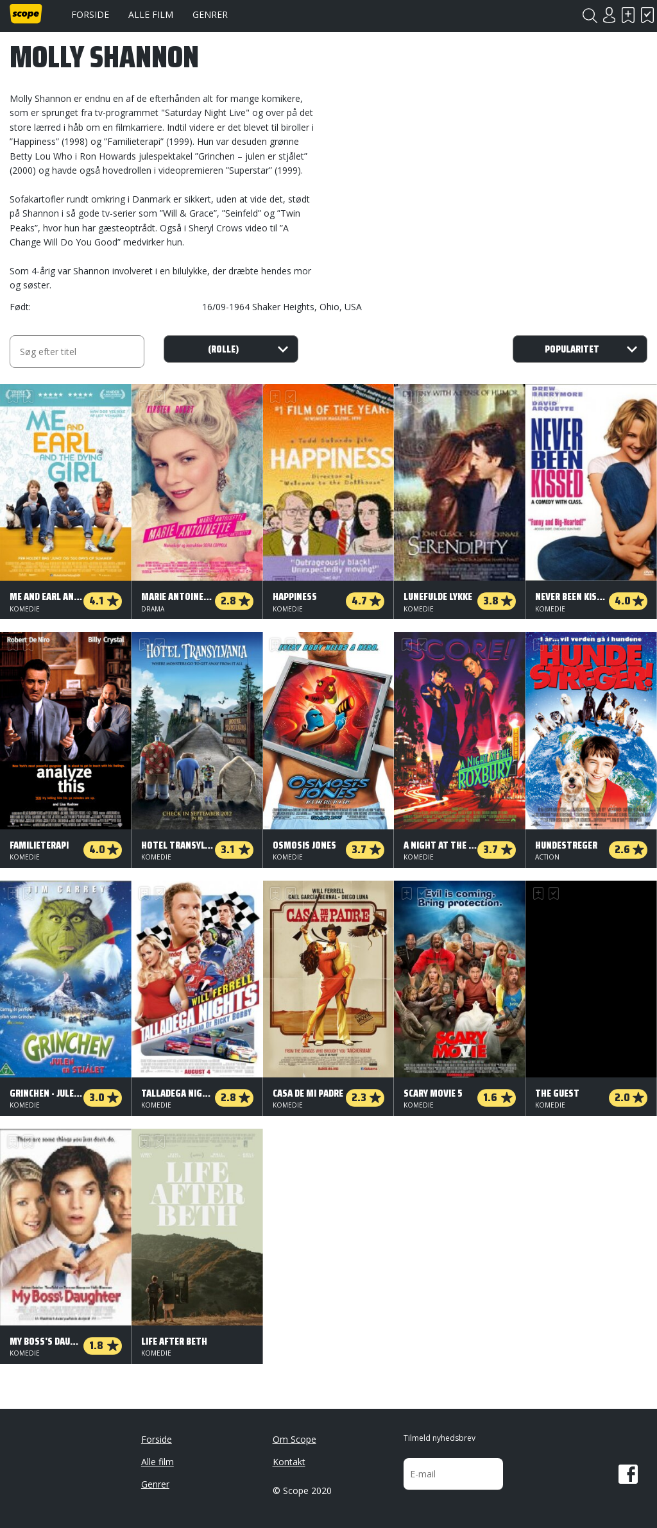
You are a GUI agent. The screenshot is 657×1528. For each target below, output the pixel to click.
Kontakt (289, 1462)
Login (609, 15)
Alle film (150, 14)
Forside (90, 14)
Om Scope (294, 1439)
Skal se (628, 15)
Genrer (210, 14)
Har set (647, 15)
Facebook (628, 1474)
